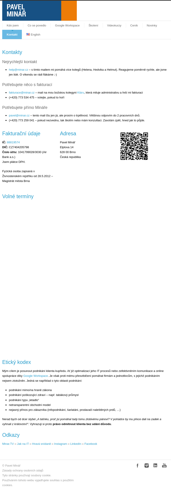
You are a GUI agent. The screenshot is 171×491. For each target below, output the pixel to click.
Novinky (152, 25)
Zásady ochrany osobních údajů (22, 470)
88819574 (13, 142)
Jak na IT (23, 443)
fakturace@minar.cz (22, 92)
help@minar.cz (18, 69)
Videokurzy (114, 25)
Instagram (60, 443)
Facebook (90, 443)
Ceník (134, 25)
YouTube (164, 465)
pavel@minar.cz (19, 115)
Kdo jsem (13, 25)
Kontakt (12, 34)
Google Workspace (67, 25)
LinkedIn (75, 443)
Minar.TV (8, 443)
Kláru (80, 92)
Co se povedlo (37, 25)
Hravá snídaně (41, 443)
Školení (93, 25)
